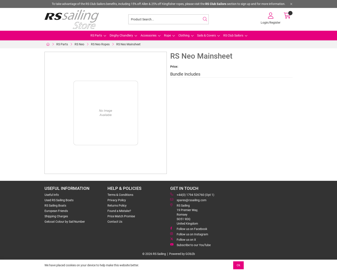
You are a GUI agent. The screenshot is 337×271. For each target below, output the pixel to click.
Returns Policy (117, 205)
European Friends (56, 211)
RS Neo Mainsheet (128, 44)
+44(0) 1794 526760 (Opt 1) (192, 194)
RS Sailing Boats (55, 205)
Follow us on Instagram (189, 234)
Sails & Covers (206, 35)
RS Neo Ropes (100, 44)
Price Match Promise (121, 216)
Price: (174, 66)
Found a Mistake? (119, 211)
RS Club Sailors (233, 35)
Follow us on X (183, 239)
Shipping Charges (56, 216)
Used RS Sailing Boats (59, 200)
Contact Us (114, 221)
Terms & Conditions (120, 194)
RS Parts (96, 35)
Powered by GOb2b (182, 254)
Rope (167, 35)
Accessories (148, 35)
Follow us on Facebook (188, 229)
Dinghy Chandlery (121, 35)
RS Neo (79, 44)
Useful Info (51, 194)
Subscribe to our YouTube (190, 245)
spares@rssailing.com (188, 200)
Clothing (184, 35)
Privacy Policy (116, 200)
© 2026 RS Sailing (154, 254)
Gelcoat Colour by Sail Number (64, 221)
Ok (238, 265)
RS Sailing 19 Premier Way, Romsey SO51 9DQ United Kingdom (184, 214)
